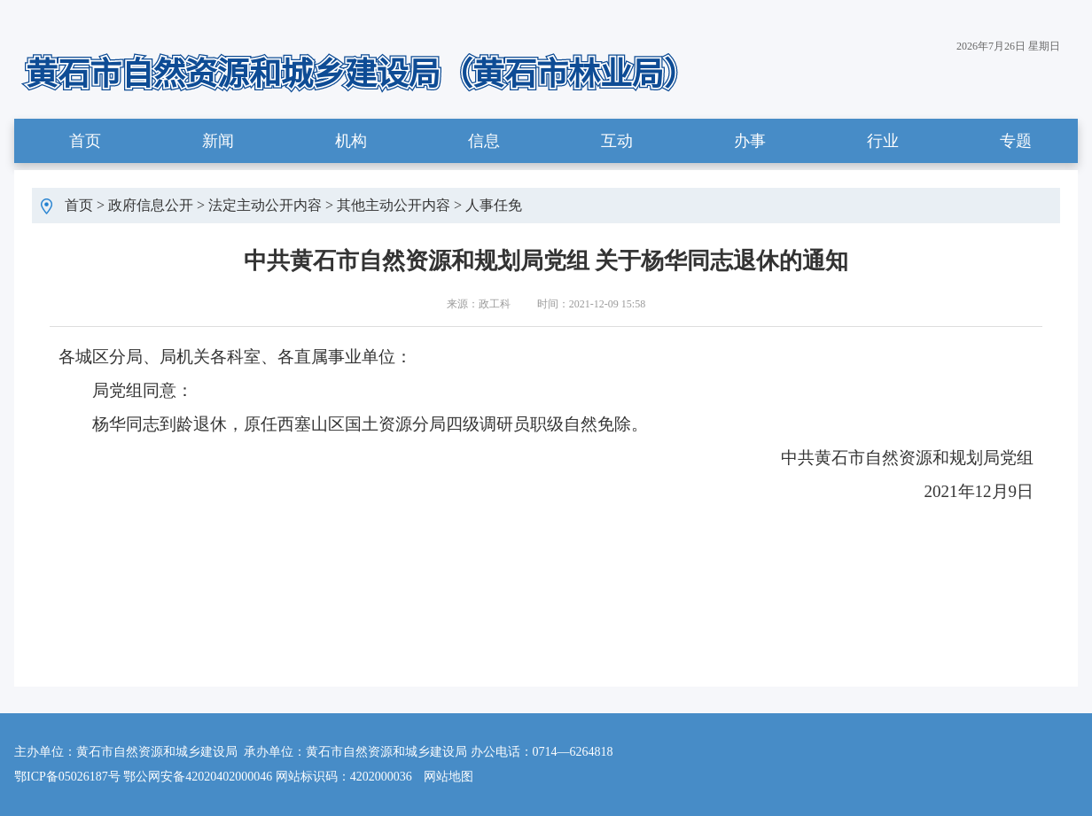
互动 (617, 141)
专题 (1016, 141)
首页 (85, 141)
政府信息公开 (150, 205)
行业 (883, 141)
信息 (484, 141)
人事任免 (493, 205)
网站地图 (448, 776)
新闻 (218, 141)
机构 (351, 141)
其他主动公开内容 (393, 205)
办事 (750, 141)
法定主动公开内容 (265, 205)
